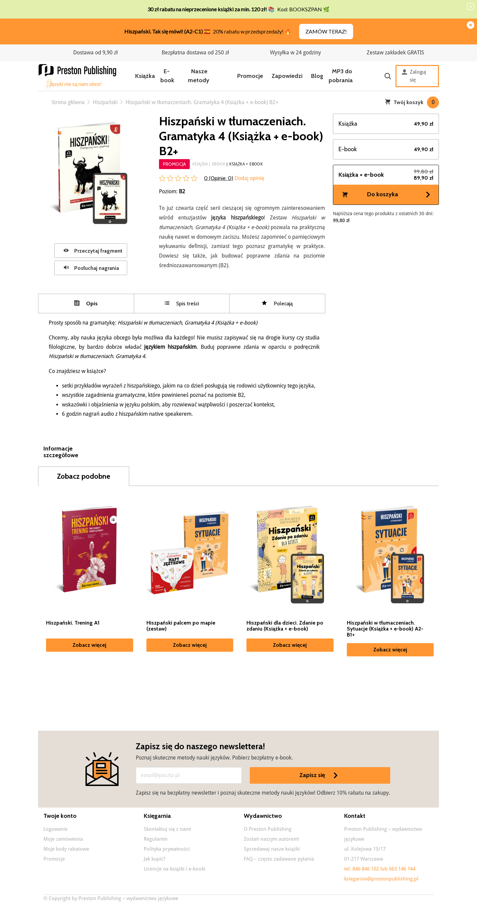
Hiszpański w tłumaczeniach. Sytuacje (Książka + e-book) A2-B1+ (385, 629)
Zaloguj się (414, 76)
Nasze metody (198, 76)
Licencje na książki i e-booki (174, 870)
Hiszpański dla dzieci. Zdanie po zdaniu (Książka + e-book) (284, 627)
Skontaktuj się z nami (167, 830)
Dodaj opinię (248, 178)
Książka (145, 76)
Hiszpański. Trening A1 (73, 624)
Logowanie (55, 830)
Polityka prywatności (167, 850)
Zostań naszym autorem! (271, 840)
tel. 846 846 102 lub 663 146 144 (379, 870)
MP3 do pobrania (341, 76)
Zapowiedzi (287, 76)
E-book (167, 76)
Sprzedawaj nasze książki (272, 850)
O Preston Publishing (268, 830)
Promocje (250, 76)
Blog (317, 76)
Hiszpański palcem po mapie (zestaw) (180, 627)
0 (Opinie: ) (218, 178)
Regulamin (156, 840)
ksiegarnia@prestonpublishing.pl (381, 879)
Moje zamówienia (63, 840)
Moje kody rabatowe (66, 850)
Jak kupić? (154, 860)
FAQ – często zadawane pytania (279, 860)
